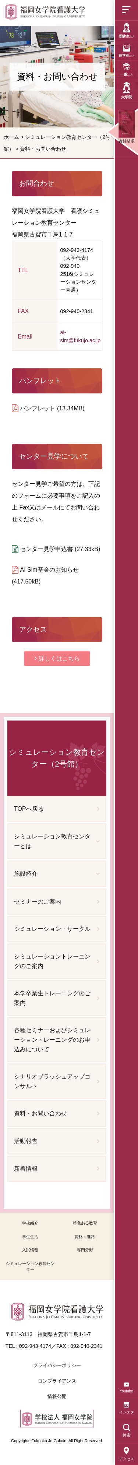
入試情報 (30, 1250)
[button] (57, 658)
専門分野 (85, 1250)
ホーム (11, 137)
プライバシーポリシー (57, 1365)
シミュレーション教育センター (30, 1266)
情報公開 (57, 1396)
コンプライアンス (57, 1381)
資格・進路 (85, 1236)
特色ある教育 (85, 1223)
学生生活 (30, 1236)
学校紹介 (30, 1223)
